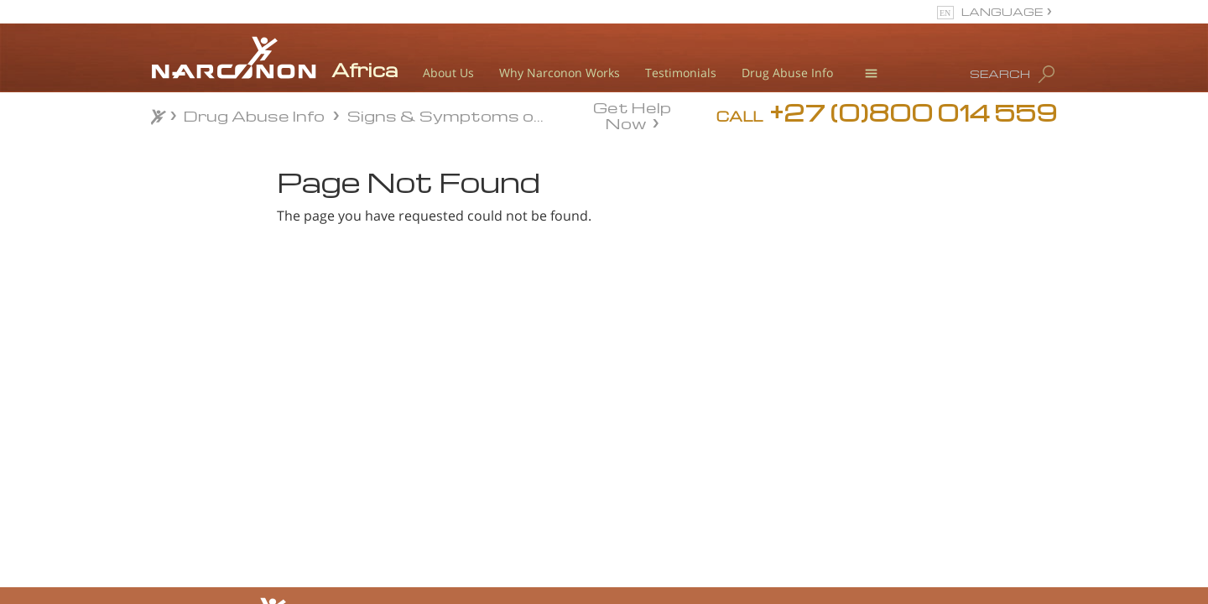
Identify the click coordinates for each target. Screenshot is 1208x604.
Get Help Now (632, 114)
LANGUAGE (1002, 11)
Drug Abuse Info (787, 73)
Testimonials (680, 73)
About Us (448, 73)
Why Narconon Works (559, 73)
